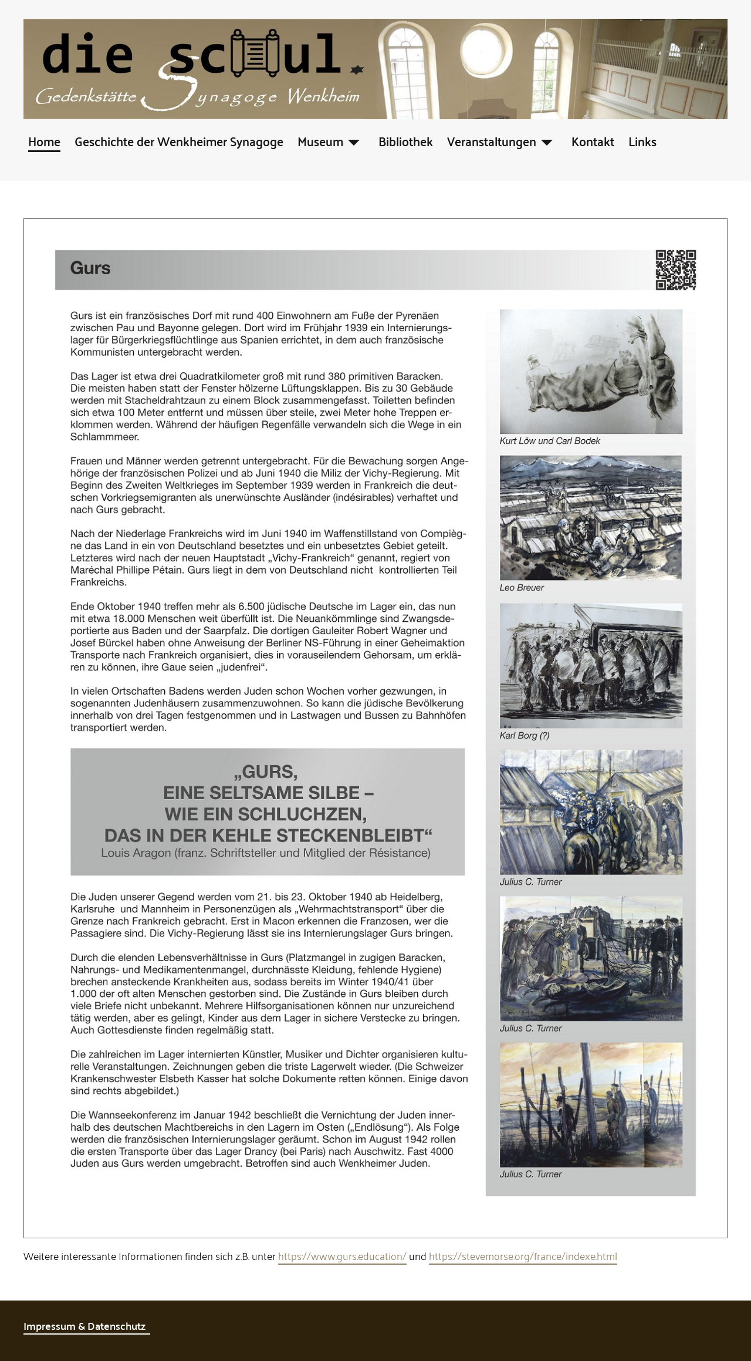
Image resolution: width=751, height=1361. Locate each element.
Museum (320, 140)
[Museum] (353, 141)
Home (44, 140)
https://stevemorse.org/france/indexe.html (523, 1255)
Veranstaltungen (491, 140)
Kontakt (592, 140)
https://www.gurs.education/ (342, 1255)
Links (642, 140)
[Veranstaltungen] (546, 141)
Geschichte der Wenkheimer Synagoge (179, 140)
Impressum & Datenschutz (86, 1325)
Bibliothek (405, 140)
